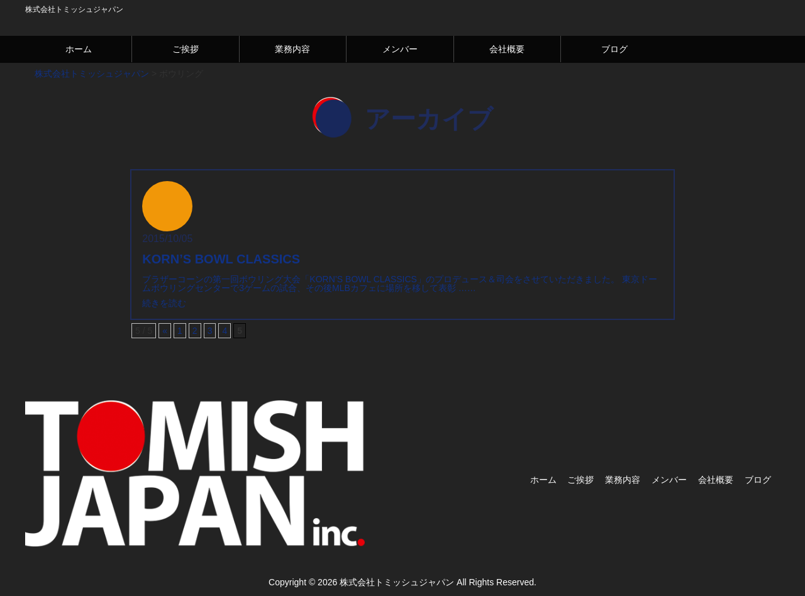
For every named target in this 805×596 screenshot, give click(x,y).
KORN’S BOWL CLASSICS (221, 259)
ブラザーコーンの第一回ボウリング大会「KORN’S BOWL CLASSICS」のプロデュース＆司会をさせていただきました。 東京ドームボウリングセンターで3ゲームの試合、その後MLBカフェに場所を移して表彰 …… (399, 283)
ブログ (614, 49)
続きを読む (164, 303)
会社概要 (507, 49)
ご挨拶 (185, 49)
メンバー (400, 49)
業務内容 (292, 49)
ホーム (78, 49)
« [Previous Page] (164, 331)
